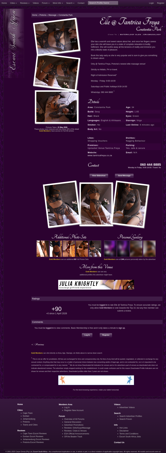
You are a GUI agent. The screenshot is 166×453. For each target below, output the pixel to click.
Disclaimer (124, 431)
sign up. (122, 328)
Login (151, 3)
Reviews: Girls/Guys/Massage (77, 428)
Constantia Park (65, 15)
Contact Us (119, 442)
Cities (12, 3)
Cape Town (28, 413)
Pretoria (26, 422)
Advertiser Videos (127, 407)
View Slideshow (98, 176)
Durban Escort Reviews (33, 436)
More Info (57, 3)
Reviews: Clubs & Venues (75, 431)
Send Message (124, 176)
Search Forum (125, 419)
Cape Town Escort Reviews (35, 433)
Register (160, 3)
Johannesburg (29, 419)
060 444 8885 (150, 164)
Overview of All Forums (74, 419)
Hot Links (123, 428)
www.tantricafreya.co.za (100, 155)
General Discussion (72, 422)
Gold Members (105, 308)
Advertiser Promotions (73, 425)
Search (69, 3)
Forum (45, 3)
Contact (81, 3)
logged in (103, 305)
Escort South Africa (40, 452)
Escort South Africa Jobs (130, 436)
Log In (87, 335)
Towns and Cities (30, 425)
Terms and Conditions (128, 434)
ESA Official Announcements (76, 434)
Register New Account (73, 410)
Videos (36, 3)
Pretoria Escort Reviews (33, 442)
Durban (26, 416)
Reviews (24, 3)
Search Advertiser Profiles (130, 416)
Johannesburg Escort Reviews (36, 439)
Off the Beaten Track (73, 436)
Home (4, 3)
